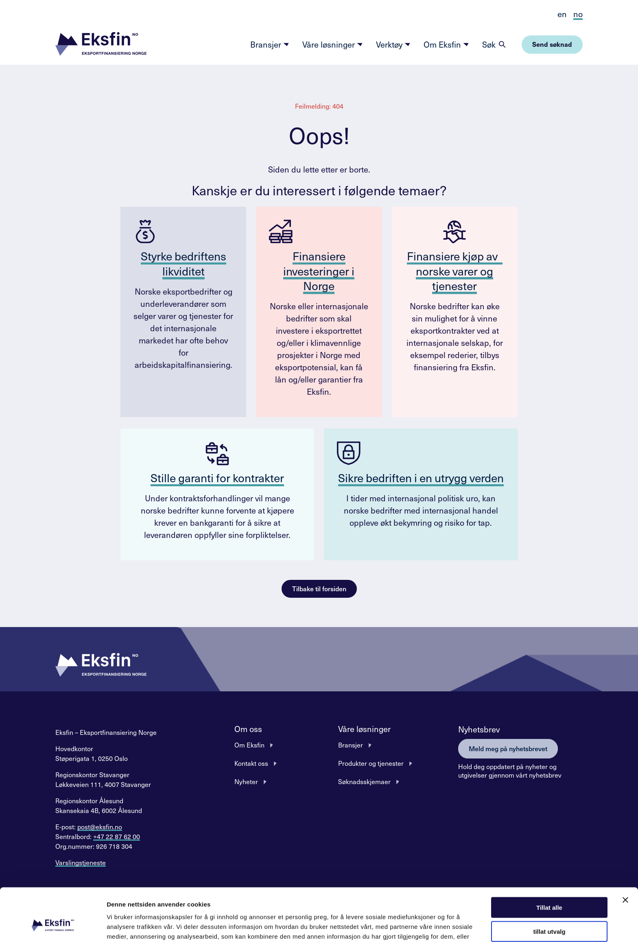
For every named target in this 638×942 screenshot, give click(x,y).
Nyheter (246, 781)
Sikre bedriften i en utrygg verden (421, 477)
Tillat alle (549, 860)
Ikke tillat (549, 908)
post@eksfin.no (99, 826)
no (578, 14)
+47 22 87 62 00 (116, 836)
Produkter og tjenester (371, 763)
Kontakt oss (251, 763)
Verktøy (393, 44)
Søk (489, 44)
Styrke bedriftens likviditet (183, 263)
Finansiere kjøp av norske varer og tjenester (455, 270)
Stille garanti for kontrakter (217, 477)
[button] (100, 44)
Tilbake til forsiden (319, 588)
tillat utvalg (549, 884)
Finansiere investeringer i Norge (318, 270)
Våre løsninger (332, 44)
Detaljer (433, 925)
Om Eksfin (446, 44)
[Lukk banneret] (625, 853)
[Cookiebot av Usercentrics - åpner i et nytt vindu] (52, 926)
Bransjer (269, 44)
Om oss (248, 729)
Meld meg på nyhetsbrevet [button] (508, 748)
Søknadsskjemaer (364, 781)
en (562, 14)
